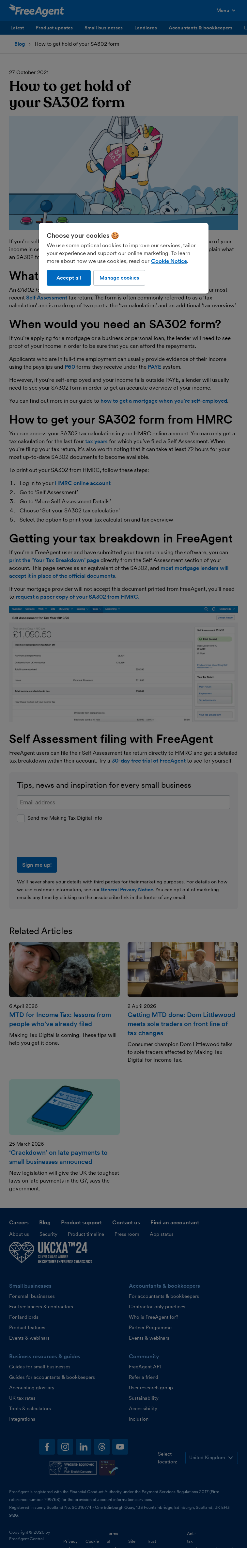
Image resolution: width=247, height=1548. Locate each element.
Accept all (68, 278)
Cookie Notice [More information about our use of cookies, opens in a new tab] (169, 261)
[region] (123, 258)
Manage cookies (119, 278)
